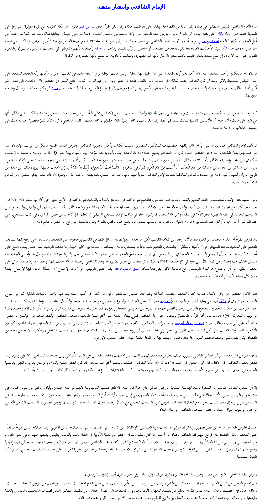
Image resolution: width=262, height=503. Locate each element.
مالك (220, 34)
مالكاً (222, 301)
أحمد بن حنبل (208, 41)
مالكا (225, 48)
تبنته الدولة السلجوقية (189, 323)
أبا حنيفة (100, 48)
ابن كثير (85, 26)
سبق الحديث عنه (126, 268)
